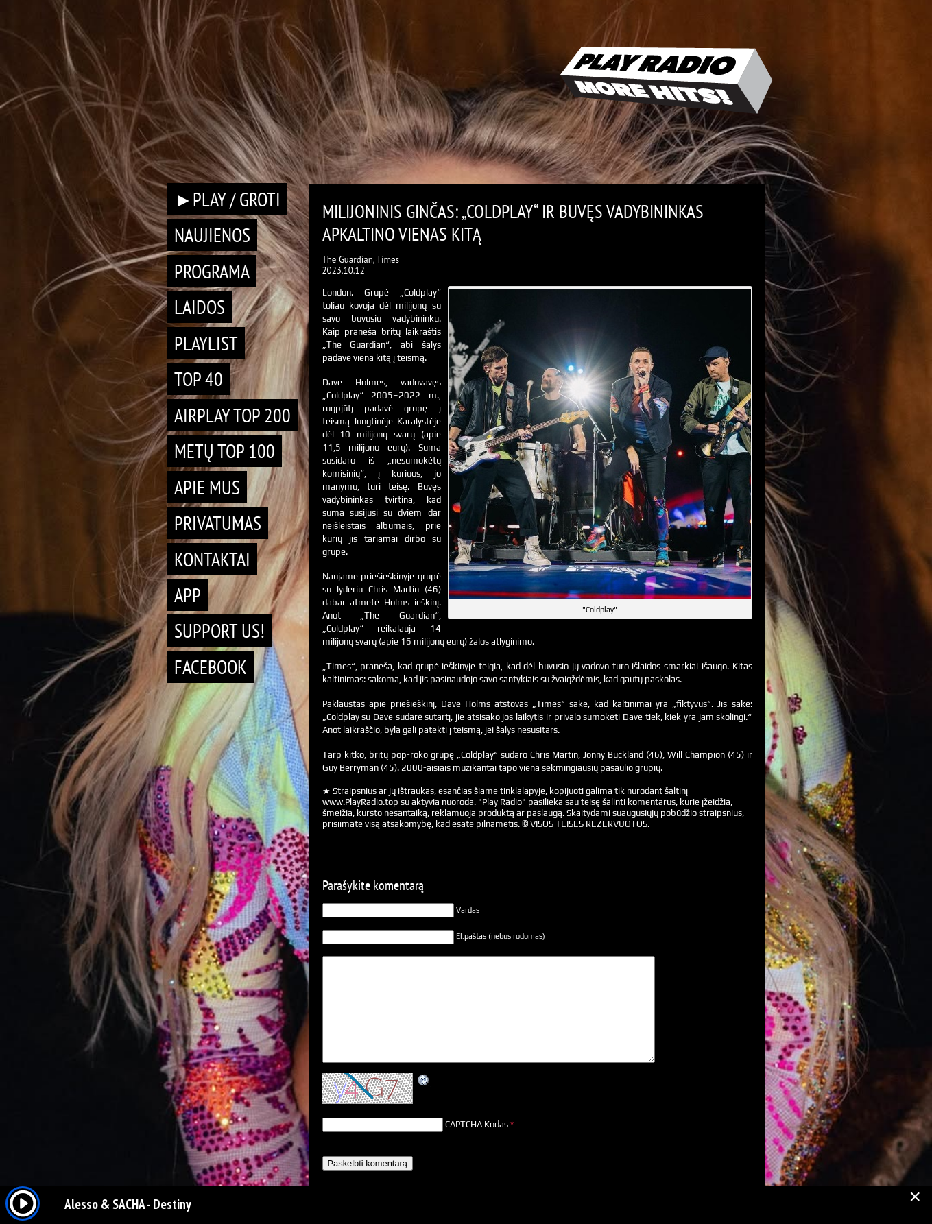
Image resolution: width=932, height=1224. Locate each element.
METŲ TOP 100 (224, 451)
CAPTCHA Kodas (476, 1124)
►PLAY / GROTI (227, 199)
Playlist (206, 343)
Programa (212, 271)
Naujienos (212, 235)
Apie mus (207, 487)
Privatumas (217, 523)
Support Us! (219, 630)
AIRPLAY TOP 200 (232, 415)
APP (187, 595)
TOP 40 (198, 379)
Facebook (210, 667)
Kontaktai (212, 559)
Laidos (199, 307)
